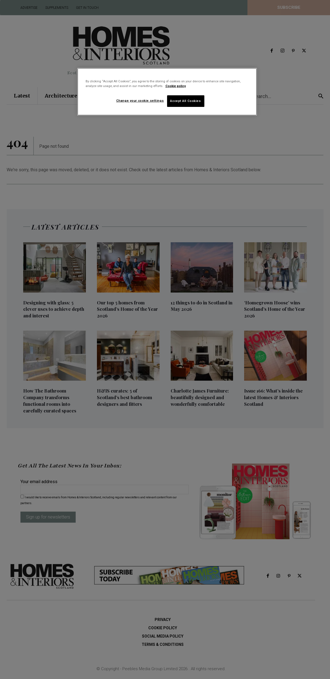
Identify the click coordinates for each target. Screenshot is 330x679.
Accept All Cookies (185, 101)
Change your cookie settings (140, 100)
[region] (167, 91)
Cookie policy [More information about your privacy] (175, 86)
